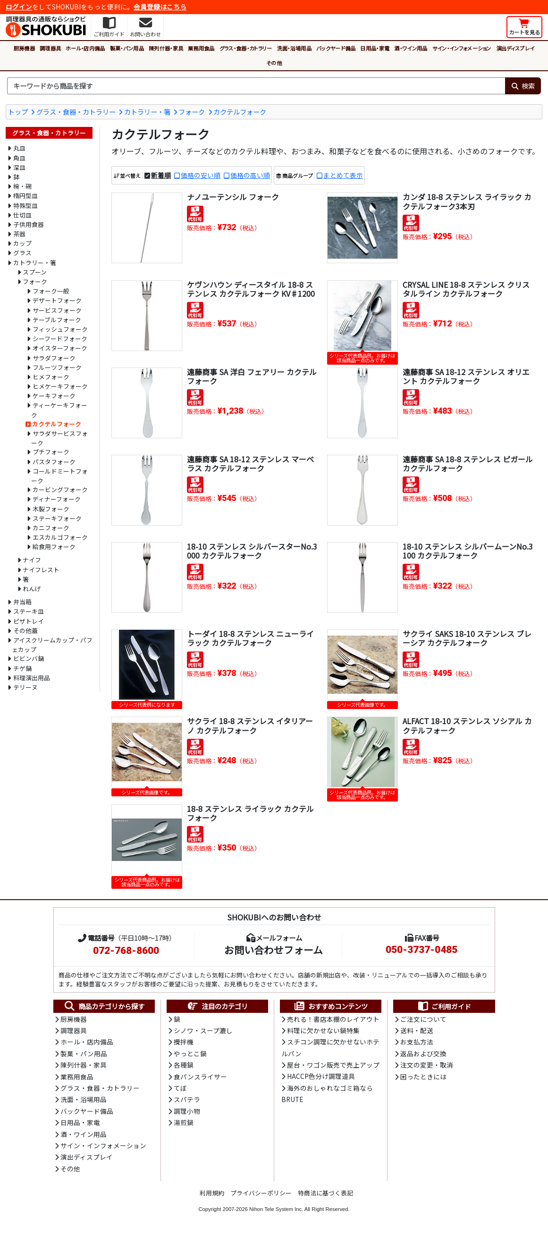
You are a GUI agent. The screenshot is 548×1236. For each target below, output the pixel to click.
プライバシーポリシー (261, 1192)
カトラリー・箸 (147, 112)
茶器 (19, 233)
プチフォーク (51, 451)
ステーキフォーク (57, 518)
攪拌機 (184, 1041)
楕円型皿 (25, 195)
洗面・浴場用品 (294, 48)
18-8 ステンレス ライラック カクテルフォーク (250, 813)
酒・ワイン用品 (410, 48)
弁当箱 (22, 601)
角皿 (19, 157)
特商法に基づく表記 (325, 1192)
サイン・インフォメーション (461, 48)
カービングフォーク (60, 489)
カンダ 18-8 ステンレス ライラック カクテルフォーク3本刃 (467, 201)
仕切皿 (22, 214)
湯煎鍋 (184, 1122)
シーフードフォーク (60, 338)
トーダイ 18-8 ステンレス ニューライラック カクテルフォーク (250, 638)
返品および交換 (423, 1053)
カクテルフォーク (239, 112)
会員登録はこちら (160, 6)
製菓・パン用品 (127, 48)
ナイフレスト (41, 569)
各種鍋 (184, 1064)
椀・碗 (22, 186)
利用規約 (212, 1192)
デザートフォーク (57, 300)
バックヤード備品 (336, 48)
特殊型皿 (25, 205)
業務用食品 (201, 48)
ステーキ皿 (28, 611)
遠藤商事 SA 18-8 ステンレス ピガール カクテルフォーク (468, 463)
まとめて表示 (343, 175)
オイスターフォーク (60, 347)
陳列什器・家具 (166, 48)
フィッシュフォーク (60, 329)
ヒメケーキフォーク (60, 386)
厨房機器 (24, 48)
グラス (22, 252)
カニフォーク (51, 527)
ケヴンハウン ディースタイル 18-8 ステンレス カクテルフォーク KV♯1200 (251, 289)
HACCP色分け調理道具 (321, 1076)
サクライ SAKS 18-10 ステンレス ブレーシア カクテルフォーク (467, 638)
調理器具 (50, 48)
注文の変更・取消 (426, 1064)
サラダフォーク (54, 357)
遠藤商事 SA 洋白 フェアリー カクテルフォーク (252, 376)
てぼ (180, 1088)
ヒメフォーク (51, 376)
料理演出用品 (31, 677)
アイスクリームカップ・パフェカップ (52, 644)
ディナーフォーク (57, 498)
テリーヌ (25, 687)
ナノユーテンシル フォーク (233, 196)
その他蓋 (25, 630)
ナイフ (32, 559)
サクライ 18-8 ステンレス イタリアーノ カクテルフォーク (250, 725)
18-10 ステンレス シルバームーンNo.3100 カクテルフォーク (468, 551)
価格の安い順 (200, 175)
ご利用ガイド (444, 1006)
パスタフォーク (54, 461)
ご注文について (423, 1019)
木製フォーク (51, 508)
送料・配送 (416, 1030)
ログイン (19, 6)
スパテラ (187, 1099)
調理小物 (187, 1111)
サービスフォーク (57, 310)
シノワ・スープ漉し (203, 1030)
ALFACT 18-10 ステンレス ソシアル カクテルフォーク (467, 725)
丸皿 (19, 147)
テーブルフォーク (57, 319)
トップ (18, 112)
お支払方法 (416, 1041)
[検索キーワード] (256, 85)
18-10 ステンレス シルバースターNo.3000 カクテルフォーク (252, 551)
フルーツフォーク (57, 367)
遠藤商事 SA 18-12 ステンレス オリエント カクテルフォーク (466, 376)
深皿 (19, 167)
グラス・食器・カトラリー (245, 48)
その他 (274, 63)
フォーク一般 (51, 290)
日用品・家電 (374, 48)
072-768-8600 (126, 950)
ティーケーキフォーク (59, 410)
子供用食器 (28, 224)
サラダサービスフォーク (59, 438)
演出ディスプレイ (515, 48)
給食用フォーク (54, 546)
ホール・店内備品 (85, 48)
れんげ (32, 588)
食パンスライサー (200, 1076)
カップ (22, 243)
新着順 (161, 175)
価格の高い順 (250, 175)
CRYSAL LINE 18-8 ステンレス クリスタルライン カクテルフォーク (466, 289)
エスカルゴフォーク (60, 537)
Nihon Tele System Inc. (276, 1209)
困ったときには (423, 1076)
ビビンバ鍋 (28, 658)
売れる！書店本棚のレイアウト (333, 1019)
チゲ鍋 (22, 668)
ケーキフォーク (54, 395)
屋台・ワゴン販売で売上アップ (333, 1064)
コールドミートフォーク (59, 476)
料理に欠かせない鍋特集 (323, 1030)
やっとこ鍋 (190, 1053)
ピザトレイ (28, 621)
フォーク (191, 112)
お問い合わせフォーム (273, 950)
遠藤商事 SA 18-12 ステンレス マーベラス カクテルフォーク (250, 463)
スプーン (35, 271)
